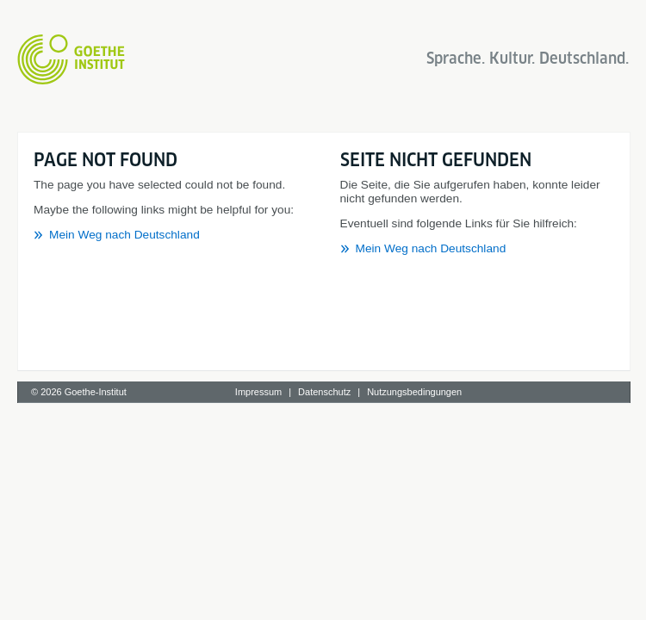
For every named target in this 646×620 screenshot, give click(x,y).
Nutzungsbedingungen (414, 392)
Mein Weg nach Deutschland (124, 234)
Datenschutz (324, 392)
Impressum (258, 392)
